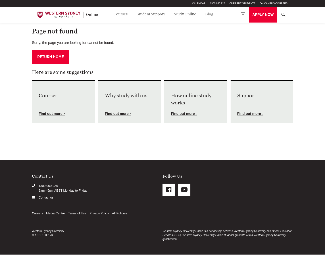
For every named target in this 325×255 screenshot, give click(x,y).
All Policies (119, 214)
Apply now (263, 15)
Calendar (199, 3)
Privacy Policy (99, 214)
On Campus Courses (274, 3)
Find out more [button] (50, 114)
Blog (209, 14)
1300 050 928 (217, 3)
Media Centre (55, 214)
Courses (120, 14)
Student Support (151, 14)
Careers (37, 214)
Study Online (185, 14)
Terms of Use (77, 214)
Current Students (242, 3)
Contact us (46, 198)
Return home (50, 57)
